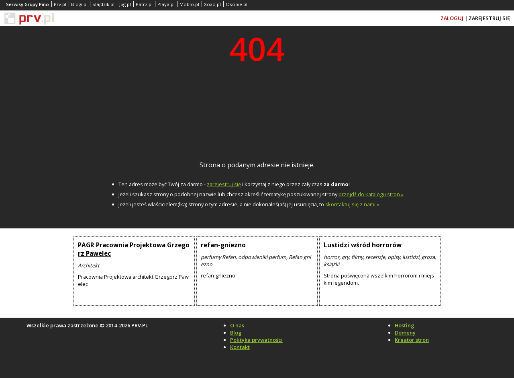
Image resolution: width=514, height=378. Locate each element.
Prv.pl (60, 4)
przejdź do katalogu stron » (371, 194)
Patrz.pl (144, 4)
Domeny (405, 332)
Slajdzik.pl (103, 4)
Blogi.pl (79, 4)
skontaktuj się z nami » (352, 204)
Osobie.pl (236, 4)
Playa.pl (166, 4)
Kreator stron (412, 339)
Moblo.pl (189, 4)
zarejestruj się (224, 184)
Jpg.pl (125, 4)
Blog (235, 332)
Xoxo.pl (212, 4)
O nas (237, 325)
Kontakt (240, 347)
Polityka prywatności (256, 339)
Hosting (404, 325)
